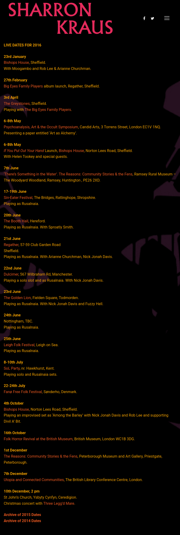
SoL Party (12, 368)
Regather (11, 245)
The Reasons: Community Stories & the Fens (41, 456)
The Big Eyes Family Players (48, 109)
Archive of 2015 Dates (22, 514)
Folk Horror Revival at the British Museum (38, 439)
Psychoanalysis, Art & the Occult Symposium (41, 127)
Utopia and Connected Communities (34, 480)
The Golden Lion (17, 298)
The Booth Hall (16, 221)
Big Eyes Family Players (23, 86)
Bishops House (16, 62)
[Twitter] (152, 18)
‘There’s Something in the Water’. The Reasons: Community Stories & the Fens (68, 174)
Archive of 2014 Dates (22, 521)
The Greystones (17, 103)
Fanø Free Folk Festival (23, 392)
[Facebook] (144, 18)
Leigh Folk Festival (19, 345)
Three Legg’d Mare (58, 503)
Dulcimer (11, 274)
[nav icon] (166, 18)
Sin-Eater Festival (18, 197)
